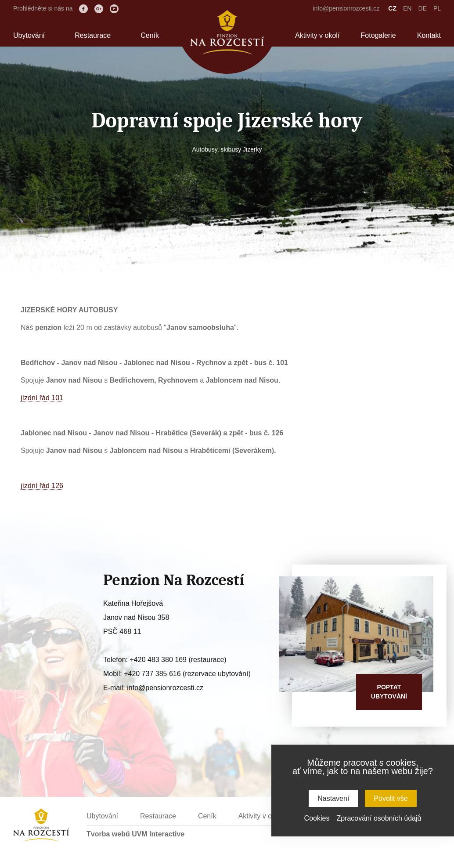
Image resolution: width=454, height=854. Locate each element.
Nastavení (333, 798)
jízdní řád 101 (42, 398)
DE (422, 8)
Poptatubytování (389, 692)
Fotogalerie (378, 35)
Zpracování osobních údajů (378, 818)
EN (407, 8)
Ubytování (29, 35)
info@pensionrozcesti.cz (346, 8)
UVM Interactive (158, 834)
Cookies (317, 818)
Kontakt (429, 35)
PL (437, 8)
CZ (392, 8)
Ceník (150, 35)
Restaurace (93, 35)
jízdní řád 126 (42, 485)
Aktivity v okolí (317, 35)
